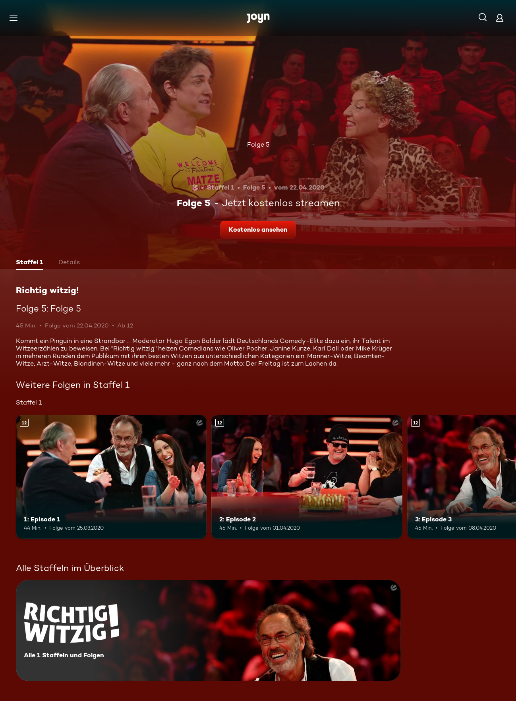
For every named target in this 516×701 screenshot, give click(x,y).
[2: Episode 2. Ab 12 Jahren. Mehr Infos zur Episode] (306, 477)
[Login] (499, 18)
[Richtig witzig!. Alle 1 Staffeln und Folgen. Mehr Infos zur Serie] (208, 630)
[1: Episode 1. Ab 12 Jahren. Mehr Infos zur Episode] (111, 477)
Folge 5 (258, 144)
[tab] (29, 263)
